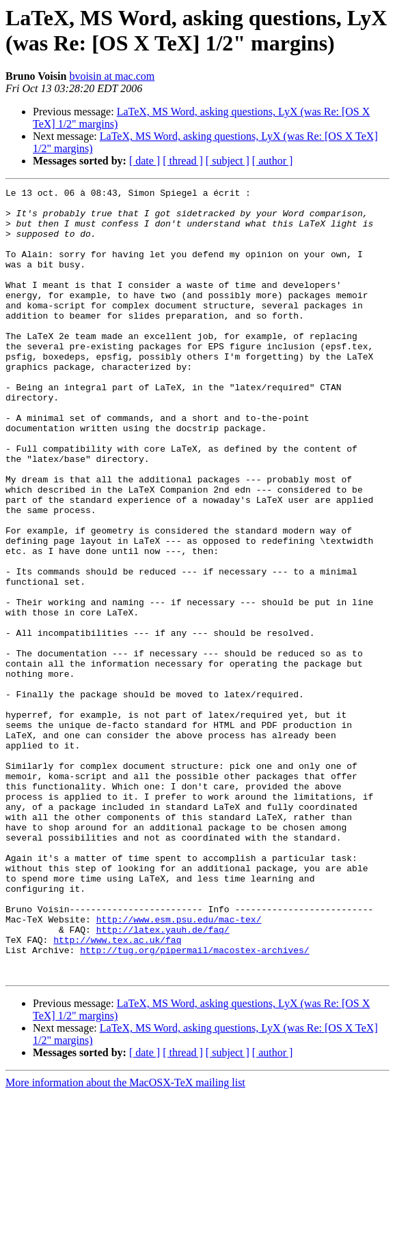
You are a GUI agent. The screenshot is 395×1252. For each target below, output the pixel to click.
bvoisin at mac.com (111, 76)
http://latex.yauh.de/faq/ (163, 1079)
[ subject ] (227, 160)
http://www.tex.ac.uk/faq (117, 1091)
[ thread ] (183, 160)
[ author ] (272, 160)
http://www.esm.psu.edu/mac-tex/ (179, 1066)
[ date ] (144, 160)
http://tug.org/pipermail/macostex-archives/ (194, 1103)
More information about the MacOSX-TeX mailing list (125, 1240)
